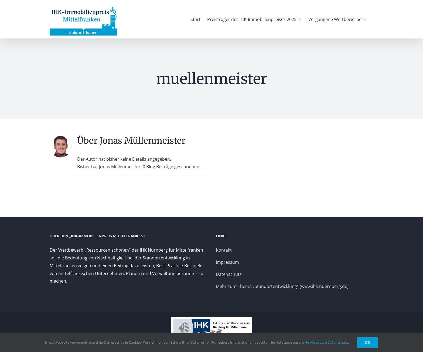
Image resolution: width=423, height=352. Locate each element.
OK (367, 342)
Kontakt (224, 250)
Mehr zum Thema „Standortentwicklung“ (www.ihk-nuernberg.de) (282, 286)
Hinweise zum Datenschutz (326, 342)
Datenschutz (229, 274)
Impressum (227, 262)
